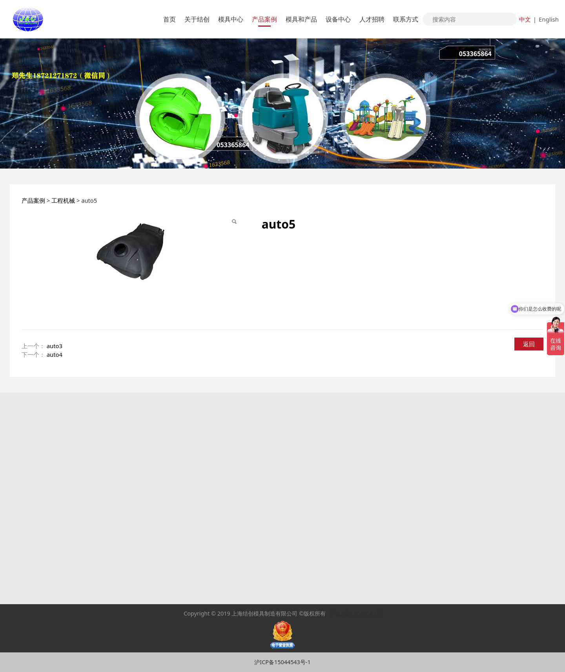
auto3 (54, 346)
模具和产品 (301, 19)
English (549, 19)
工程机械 (63, 200)
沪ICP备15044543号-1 (282, 662)
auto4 (54, 354)
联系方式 (405, 19)
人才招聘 (372, 19)
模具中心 (230, 19)
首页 (169, 19)
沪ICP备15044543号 (355, 613)
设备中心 (338, 19)
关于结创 (197, 19)
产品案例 (264, 19)
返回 (529, 344)
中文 (525, 19)
